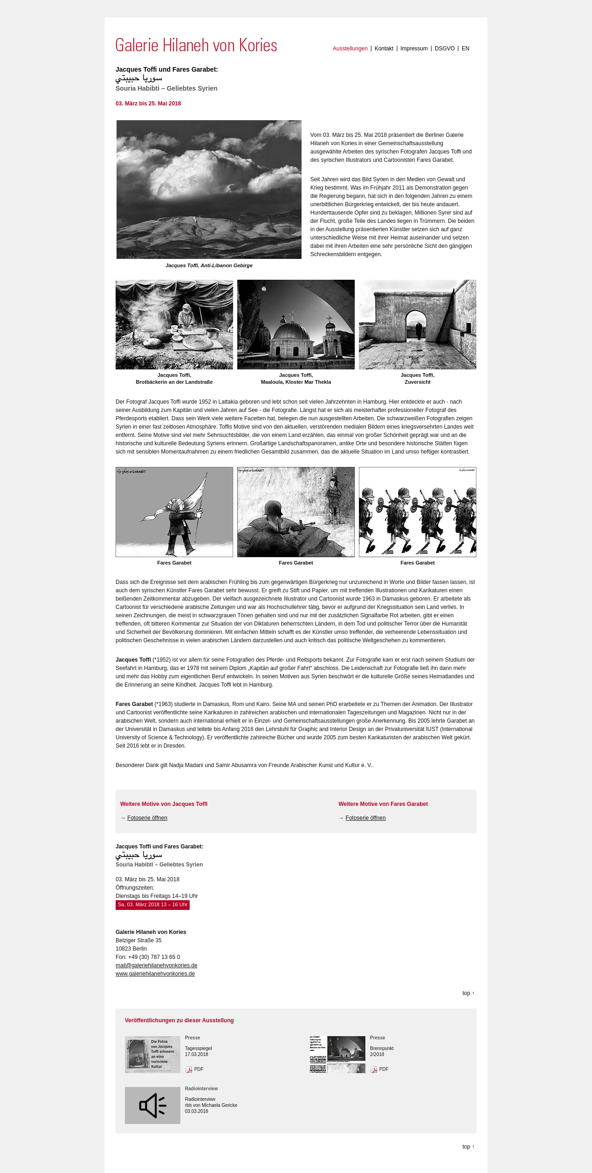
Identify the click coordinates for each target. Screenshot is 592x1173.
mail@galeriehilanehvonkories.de (156, 965)
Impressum (414, 48)
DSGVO (445, 48)
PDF (199, 1069)
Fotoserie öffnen (147, 818)
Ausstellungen (350, 48)
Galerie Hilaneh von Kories (196, 44)
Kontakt (384, 48)
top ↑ (468, 993)
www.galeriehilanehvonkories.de (155, 973)
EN (465, 48)
